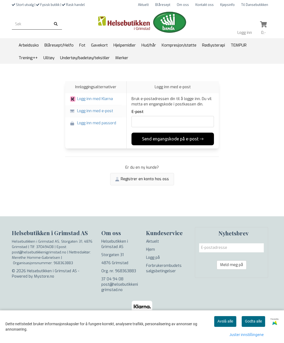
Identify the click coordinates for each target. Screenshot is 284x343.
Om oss (183, 5)
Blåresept (162, 5)
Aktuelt (143, 5)
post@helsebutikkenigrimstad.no (119, 287)
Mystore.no (44, 276)
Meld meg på (231, 264)
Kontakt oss (204, 5)
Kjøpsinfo (227, 5)
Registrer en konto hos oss (142, 179)
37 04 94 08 (112, 279)
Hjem (150, 249)
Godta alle (253, 321)
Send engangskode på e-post (172, 138)
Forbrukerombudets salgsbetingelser (164, 268)
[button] (95, 99)
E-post (137, 111)
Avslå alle (225, 321)
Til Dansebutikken (254, 5)
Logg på (153, 257)
